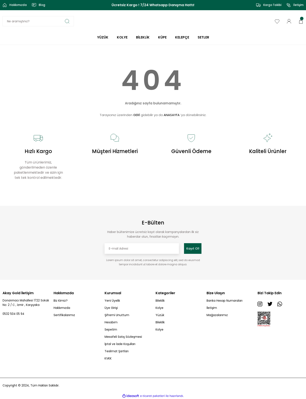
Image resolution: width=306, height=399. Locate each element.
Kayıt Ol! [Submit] (192, 248)
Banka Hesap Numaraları (224, 300)
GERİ (136, 115)
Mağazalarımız (217, 315)
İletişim (212, 308)
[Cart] (300, 21)
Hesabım (111, 322)
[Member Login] (289, 21)
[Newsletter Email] (142, 248)
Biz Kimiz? (61, 300)
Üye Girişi (111, 308)
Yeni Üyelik (112, 300)
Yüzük (160, 315)
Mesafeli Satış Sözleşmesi (123, 337)
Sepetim (111, 329)
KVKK (108, 358)
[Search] (38, 21)
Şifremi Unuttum (117, 315)
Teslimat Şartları (117, 351)
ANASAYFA (172, 115)
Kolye (159, 308)
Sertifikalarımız (64, 315)
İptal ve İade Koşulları (120, 344)
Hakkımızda (62, 308)
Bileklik (160, 300)
